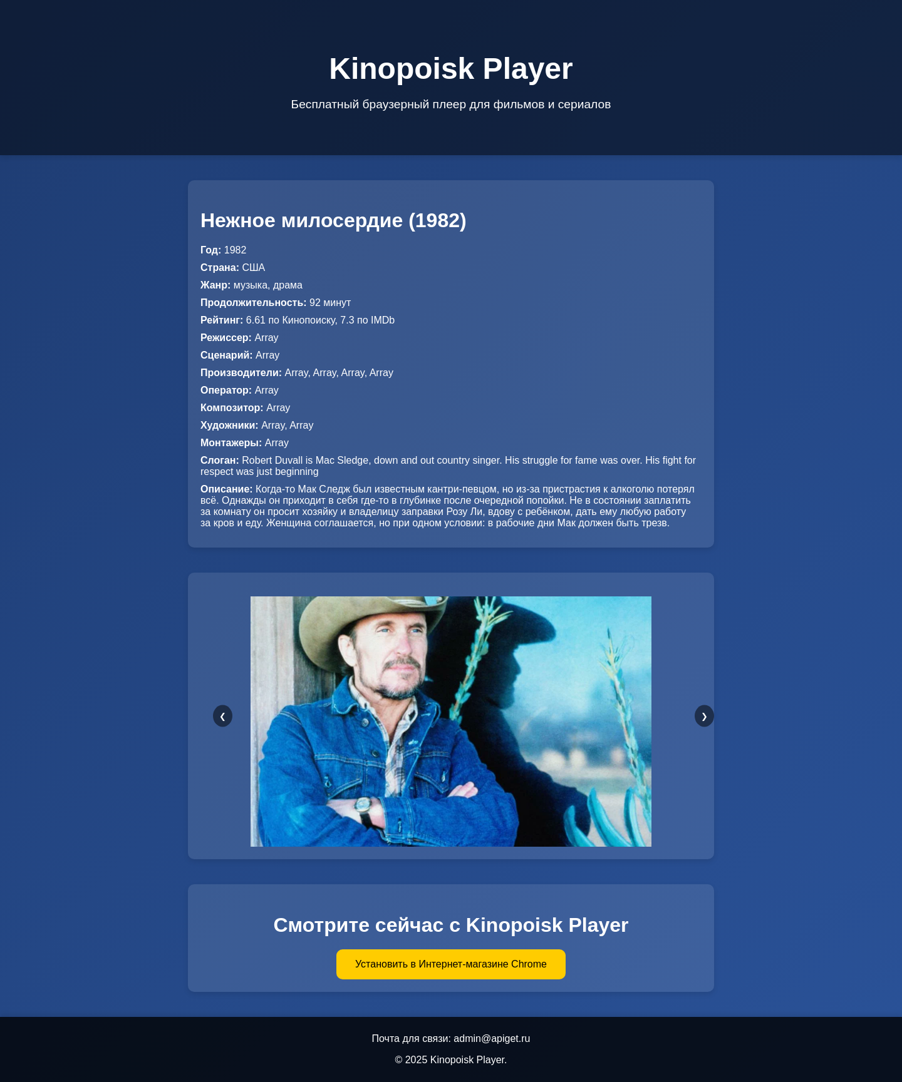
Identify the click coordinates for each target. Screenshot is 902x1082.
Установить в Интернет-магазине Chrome (451, 964)
